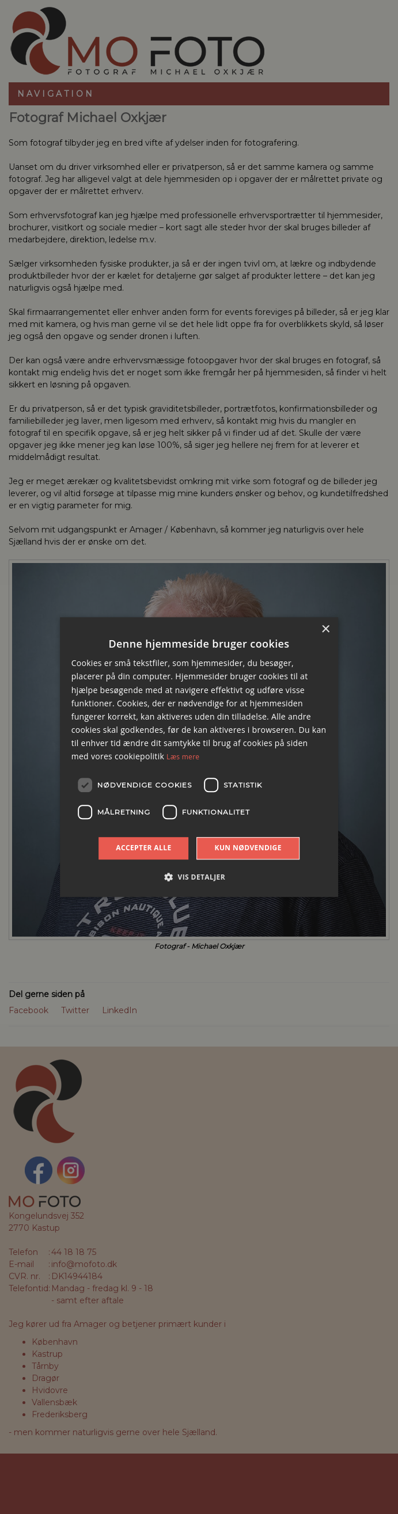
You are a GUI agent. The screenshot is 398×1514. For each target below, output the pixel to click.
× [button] (325, 629)
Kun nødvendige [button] (248, 848)
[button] (199, 876)
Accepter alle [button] (143, 848)
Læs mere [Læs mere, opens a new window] (182, 757)
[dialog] (199, 757)
